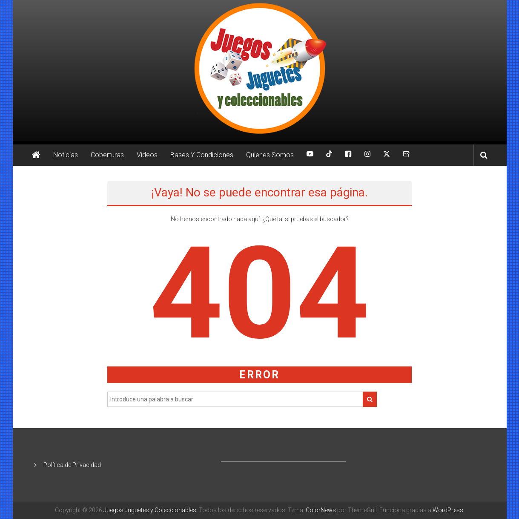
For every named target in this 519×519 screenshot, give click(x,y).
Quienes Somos (270, 155)
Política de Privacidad (72, 464)
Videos (147, 155)
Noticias (65, 155)
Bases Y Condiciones (201, 155)
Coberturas (107, 155)
